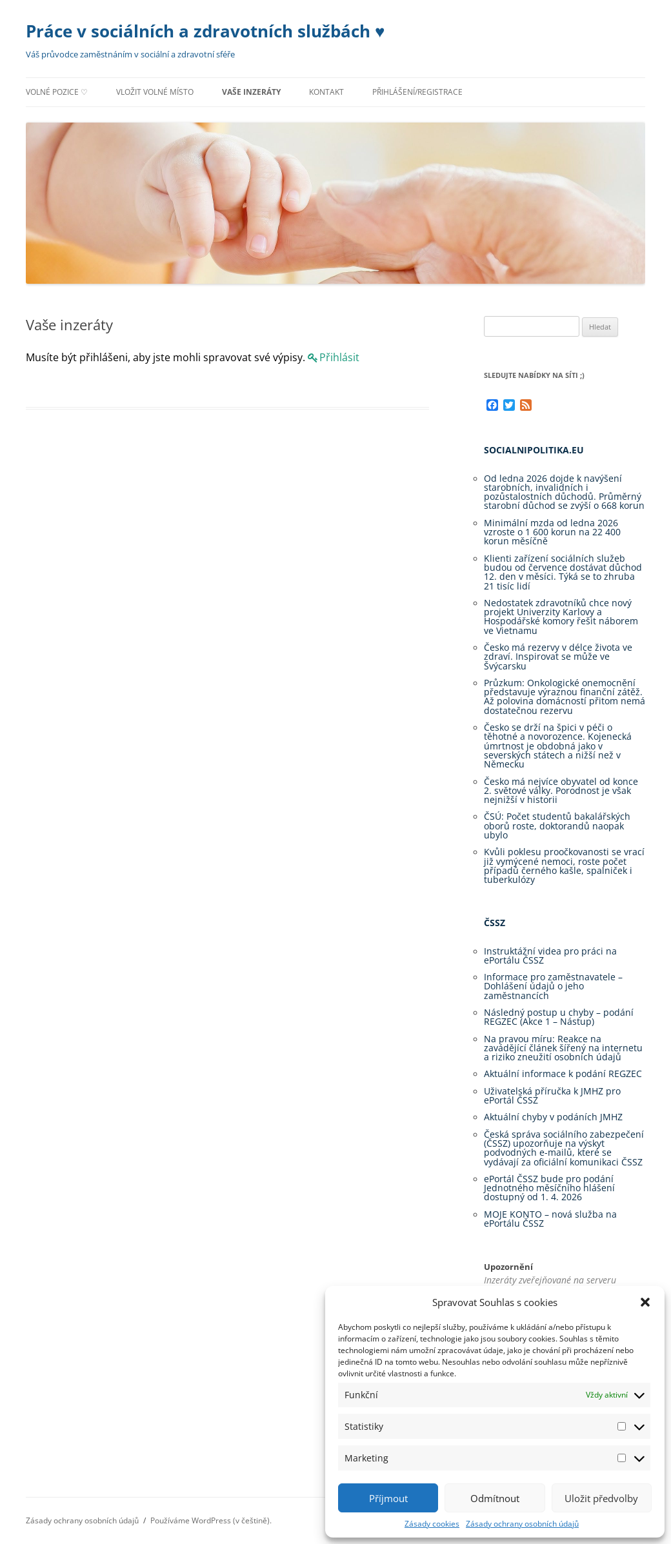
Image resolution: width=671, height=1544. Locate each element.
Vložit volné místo (155, 91)
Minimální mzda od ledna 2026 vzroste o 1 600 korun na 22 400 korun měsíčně (552, 532)
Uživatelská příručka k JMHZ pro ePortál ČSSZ (552, 1095)
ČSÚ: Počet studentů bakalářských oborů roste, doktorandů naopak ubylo (557, 825)
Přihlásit (339, 357)
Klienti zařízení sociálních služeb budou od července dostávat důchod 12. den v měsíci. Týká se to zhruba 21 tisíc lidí (563, 572)
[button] (645, 1302)
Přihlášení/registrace (417, 91)
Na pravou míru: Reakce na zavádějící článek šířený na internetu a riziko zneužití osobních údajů (563, 1048)
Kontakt (326, 91)
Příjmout (388, 1498)
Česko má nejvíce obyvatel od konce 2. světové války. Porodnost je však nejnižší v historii (561, 790)
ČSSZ (494, 922)
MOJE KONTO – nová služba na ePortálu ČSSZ (550, 1218)
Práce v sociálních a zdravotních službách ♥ (205, 31)
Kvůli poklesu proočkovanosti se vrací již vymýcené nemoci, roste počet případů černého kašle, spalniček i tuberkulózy (564, 866)
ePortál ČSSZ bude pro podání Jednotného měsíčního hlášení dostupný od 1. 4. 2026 (549, 1188)
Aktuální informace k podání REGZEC (563, 1073)
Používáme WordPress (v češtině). (211, 1520)
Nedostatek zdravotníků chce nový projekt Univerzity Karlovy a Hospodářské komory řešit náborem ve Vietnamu (561, 617)
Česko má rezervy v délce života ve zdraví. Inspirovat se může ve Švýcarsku (558, 656)
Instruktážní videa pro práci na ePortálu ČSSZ (550, 955)
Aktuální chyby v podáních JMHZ (553, 1117)
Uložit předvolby (601, 1498)
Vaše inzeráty (251, 91)
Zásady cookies (432, 1523)
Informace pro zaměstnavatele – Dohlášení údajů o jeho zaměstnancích (553, 986)
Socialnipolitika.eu (534, 450)
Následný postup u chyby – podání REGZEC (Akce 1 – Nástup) (559, 1016)
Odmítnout (494, 1498)
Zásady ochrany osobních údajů (522, 1523)
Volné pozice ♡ (57, 91)
